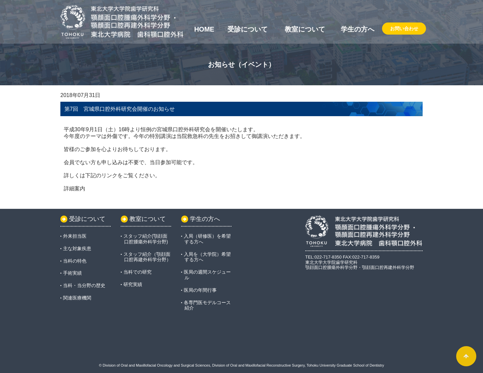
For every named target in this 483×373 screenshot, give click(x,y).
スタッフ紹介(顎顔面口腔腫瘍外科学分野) (145, 238)
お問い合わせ (404, 28)
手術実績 (72, 273)
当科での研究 (137, 272)
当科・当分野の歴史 (84, 285)
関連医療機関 (77, 297)
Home (204, 29)
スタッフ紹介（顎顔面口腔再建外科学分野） (147, 257)
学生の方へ (357, 29)
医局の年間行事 (200, 290)
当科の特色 (75, 261)
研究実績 (132, 284)
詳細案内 (74, 188)
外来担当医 (75, 236)
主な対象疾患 (77, 248)
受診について (247, 29)
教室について (305, 29)
